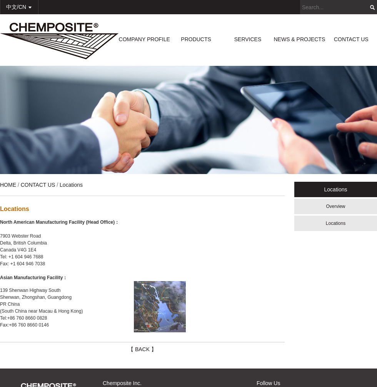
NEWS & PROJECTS (299, 39)
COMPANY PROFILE (144, 39)
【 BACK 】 (142, 349)
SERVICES (248, 39)
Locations (335, 223)
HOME (8, 185)
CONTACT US (351, 39)
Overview (335, 206)
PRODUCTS (196, 39)
